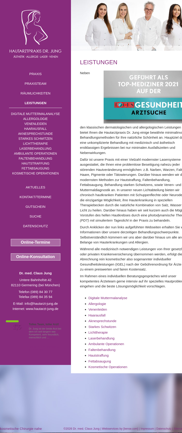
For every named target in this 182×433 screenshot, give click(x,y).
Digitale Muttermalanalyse (35, 114)
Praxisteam (35, 83)
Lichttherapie (35, 143)
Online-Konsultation (35, 256)
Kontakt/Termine (35, 197)
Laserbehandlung (35, 148)
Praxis (35, 74)
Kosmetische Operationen (35, 173)
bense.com (130, 428)
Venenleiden (35, 124)
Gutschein (35, 206)
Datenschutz (35, 226)
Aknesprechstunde (35, 133)
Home (83, 48)
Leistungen (35, 103)
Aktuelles (35, 187)
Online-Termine (35, 242)
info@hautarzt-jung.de (41, 303)
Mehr (53, 337)
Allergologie (35, 119)
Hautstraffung (36, 163)
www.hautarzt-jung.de (42, 309)
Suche (35, 216)
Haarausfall (35, 129)
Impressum (147, 428)
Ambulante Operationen (35, 153)
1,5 (17, 327)
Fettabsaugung (35, 168)
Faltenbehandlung (35, 158)
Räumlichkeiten (35, 93)
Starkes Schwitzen (35, 138)
